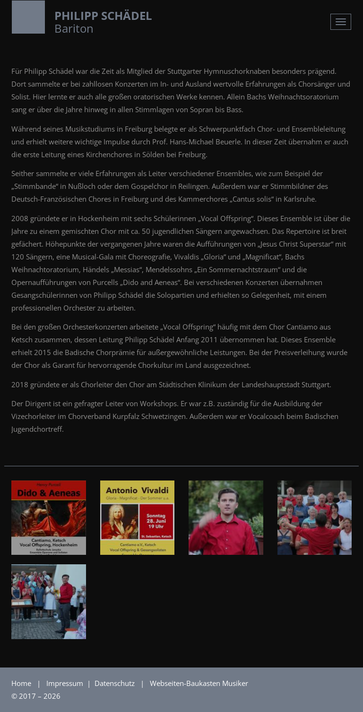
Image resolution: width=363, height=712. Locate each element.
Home (21, 683)
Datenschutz (116, 683)
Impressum (65, 683)
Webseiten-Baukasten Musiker (199, 683)
